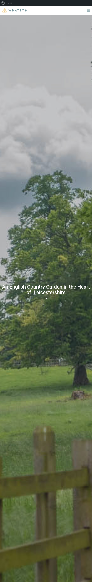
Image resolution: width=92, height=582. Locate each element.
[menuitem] (3, 3)
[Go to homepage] (14, 10)
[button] (88, 10)
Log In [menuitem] (10, 3)
